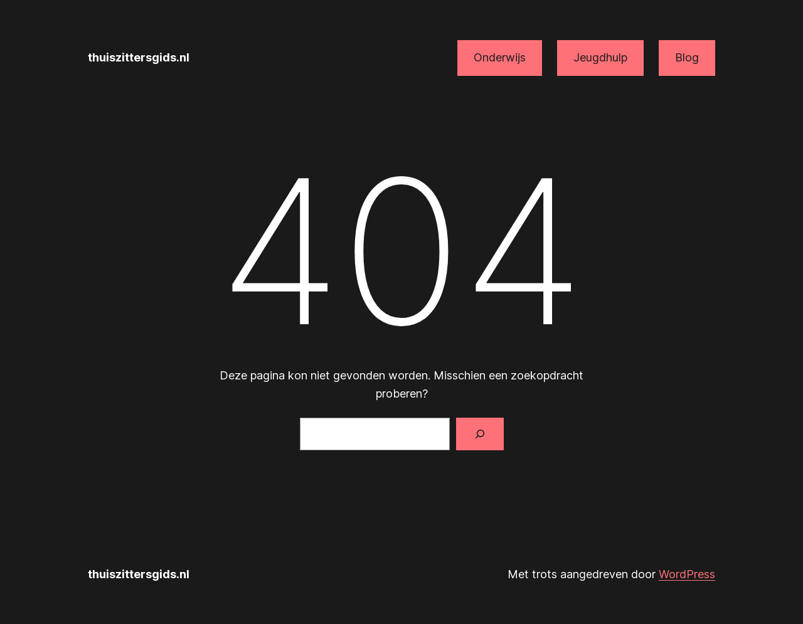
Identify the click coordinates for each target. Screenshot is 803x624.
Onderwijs (500, 57)
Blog (687, 57)
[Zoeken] (480, 434)
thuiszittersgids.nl (138, 57)
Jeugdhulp (600, 57)
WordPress (687, 574)
